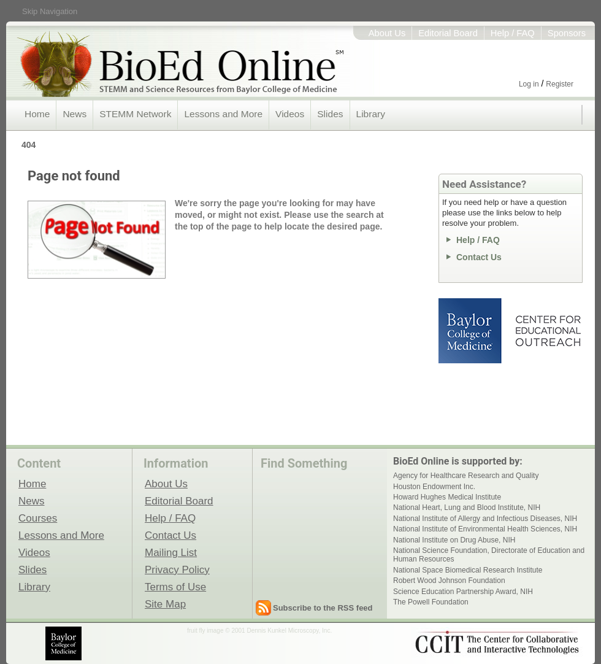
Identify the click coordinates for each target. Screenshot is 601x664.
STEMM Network (135, 114)
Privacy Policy (177, 569)
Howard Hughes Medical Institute (447, 497)
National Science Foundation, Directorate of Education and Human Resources (488, 554)
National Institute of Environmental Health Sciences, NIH (485, 529)
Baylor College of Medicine (470, 330)
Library (370, 114)
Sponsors (567, 33)
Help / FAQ (513, 33)
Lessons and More (223, 114)
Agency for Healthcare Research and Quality (465, 475)
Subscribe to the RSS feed (323, 607)
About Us (387, 33)
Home (37, 114)
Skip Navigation (49, 11)
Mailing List (171, 552)
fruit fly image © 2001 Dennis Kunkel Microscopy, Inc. (259, 630)
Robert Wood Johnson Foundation (449, 580)
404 (28, 145)
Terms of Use (175, 586)
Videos (289, 114)
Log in (529, 84)
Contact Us (479, 257)
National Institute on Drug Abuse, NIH (454, 540)
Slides (330, 114)
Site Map (165, 603)
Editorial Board (448, 33)
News (74, 114)
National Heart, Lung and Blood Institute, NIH (466, 507)
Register (559, 84)
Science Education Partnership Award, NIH (463, 591)
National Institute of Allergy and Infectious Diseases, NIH (485, 518)
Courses (37, 517)
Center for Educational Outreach (547, 330)
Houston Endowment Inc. (434, 486)
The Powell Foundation (431, 602)
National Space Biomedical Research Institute (467, 570)
